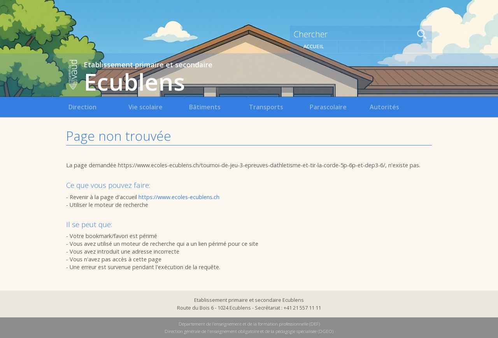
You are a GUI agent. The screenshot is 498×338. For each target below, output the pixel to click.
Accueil (313, 46)
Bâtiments (205, 107)
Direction (82, 107)
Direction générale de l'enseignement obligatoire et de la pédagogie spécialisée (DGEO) (249, 331)
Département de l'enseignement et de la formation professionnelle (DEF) (249, 324)
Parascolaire (328, 107)
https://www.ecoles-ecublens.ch (179, 197)
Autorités (384, 107)
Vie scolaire (145, 107)
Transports (266, 107)
